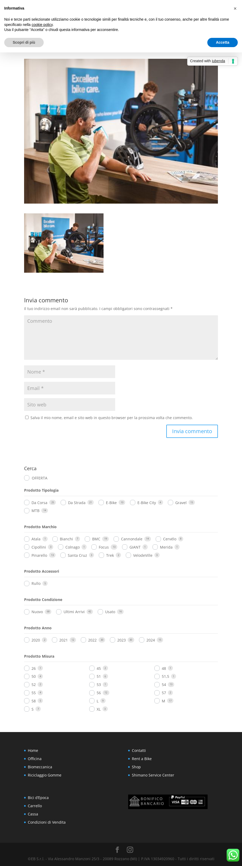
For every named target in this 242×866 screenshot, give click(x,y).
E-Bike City (146, 502)
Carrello (35, 805)
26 (34, 668)
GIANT (135, 547)
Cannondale (131, 538)
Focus (104, 547)
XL (99, 709)
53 (99, 684)
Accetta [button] (222, 42)
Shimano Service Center (153, 775)
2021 (63, 640)
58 (34, 700)
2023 (121, 640)
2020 (36, 640)
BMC (96, 538)
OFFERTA (39, 478)
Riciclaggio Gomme (44, 775)
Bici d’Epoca (38, 797)
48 (164, 668)
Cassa (33, 813)
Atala (36, 538)
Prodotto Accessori (41, 571)
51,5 (165, 676)
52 (34, 684)
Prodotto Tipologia (41, 490)
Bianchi (66, 538)
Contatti (139, 750)
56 (99, 692)
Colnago (72, 547)
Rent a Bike (142, 758)
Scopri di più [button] (24, 42)
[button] (235, 8)
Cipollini (39, 547)
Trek (110, 555)
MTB (35, 510)
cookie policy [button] (42, 25)
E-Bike (111, 502)
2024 (150, 640)
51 (99, 676)
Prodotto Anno (38, 627)
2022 (92, 640)
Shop (136, 766)
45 (99, 668)
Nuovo (37, 611)
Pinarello (39, 555)
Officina (35, 758)
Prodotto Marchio (40, 526)
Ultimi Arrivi (74, 611)
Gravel (181, 502)
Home (33, 750)
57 (164, 692)
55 (34, 692)
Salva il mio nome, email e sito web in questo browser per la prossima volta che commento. (111, 417)
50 (34, 676)
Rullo (36, 583)
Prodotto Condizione (43, 599)
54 (164, 684)
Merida (166, 547)
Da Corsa (39, 502)
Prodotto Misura (39, 656)
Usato (110, 611)
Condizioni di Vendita (47, 822)
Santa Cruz (77, 555)
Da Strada (77, 502)
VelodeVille (143, 555)
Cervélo (169, 538)
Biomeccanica (40, 766)
